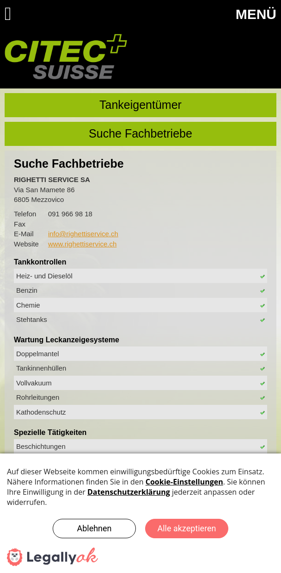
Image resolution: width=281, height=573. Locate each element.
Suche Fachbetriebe (140, 133)
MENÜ (256, 14)
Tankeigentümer (140, 104)
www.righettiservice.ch (82, 244)
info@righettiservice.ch (83, 234)
